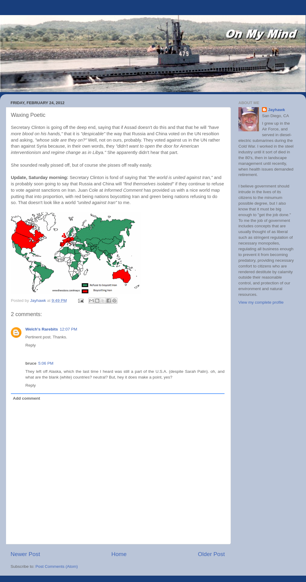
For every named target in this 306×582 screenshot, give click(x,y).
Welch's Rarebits (41, 329)
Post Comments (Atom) (57, 566)
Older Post (211, 554)
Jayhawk (276, 109)
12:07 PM (68, 329)
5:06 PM (45, 363)
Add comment (26, 398)
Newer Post (25, 554)
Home (118, 554)
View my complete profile (261, 302)
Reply (30, 345)
